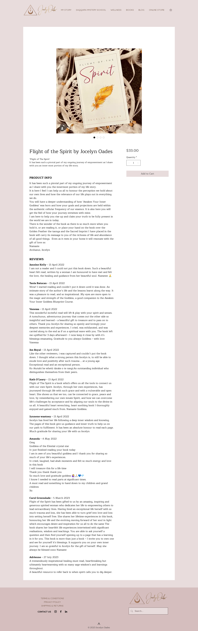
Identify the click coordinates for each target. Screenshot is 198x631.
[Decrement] (129, 163)
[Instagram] (55, 611)
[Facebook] (60, 611)
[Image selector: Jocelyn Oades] (103, 137)
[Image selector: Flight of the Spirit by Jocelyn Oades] (94, 137)
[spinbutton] (133, 163)
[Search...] (148, 611)
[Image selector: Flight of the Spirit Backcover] (100, 137)
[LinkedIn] (66, 611)
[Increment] (138, 163)
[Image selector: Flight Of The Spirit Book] (97, 137)
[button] (91, 10)
